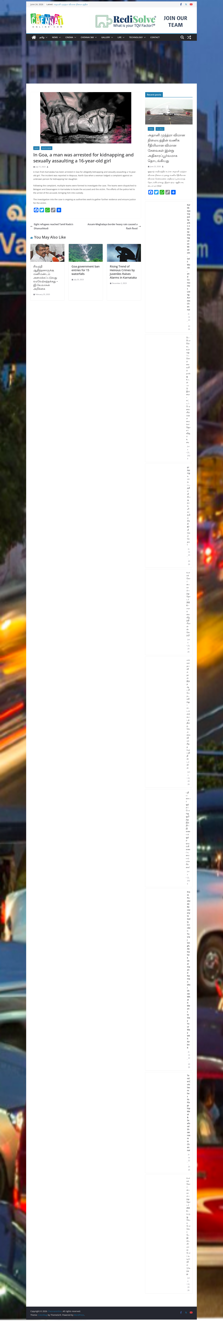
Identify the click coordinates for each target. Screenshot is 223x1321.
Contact (155, 37)
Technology (136, 37)
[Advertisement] (111, 62)
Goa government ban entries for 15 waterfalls (86, 270)
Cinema (69, 37)
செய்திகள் (160, 129)
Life (119, 37)
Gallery (105, 37)
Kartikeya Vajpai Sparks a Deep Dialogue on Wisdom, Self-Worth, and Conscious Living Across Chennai (188, 257)
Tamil (151, 129)
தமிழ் (42, 37)
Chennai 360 (87, 37)
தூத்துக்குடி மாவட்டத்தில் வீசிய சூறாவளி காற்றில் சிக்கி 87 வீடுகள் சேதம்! (188, 506)
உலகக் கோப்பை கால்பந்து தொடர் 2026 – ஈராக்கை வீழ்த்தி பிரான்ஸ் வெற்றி (188, 604)
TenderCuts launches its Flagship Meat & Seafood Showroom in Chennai (188, 1113)
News (55, 37)
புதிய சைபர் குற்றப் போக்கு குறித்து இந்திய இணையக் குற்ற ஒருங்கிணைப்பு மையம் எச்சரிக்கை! (188, 830)
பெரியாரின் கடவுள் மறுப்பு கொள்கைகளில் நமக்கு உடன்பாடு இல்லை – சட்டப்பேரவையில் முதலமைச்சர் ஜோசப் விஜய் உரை (188, 390)
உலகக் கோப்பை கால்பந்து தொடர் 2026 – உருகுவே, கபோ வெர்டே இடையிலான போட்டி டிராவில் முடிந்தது (188, 1226)
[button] (46, 37)
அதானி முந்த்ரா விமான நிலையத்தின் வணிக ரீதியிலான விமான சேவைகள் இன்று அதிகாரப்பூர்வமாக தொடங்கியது (166, 148)
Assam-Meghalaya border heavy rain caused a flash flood (114, 226)
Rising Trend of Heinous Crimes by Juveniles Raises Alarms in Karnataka (123, 271)
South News (46, 148)
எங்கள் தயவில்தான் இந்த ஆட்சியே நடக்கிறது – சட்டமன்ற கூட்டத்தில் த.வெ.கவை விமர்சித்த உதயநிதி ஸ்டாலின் (188, 714)
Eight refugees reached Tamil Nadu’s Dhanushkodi (51, 226)
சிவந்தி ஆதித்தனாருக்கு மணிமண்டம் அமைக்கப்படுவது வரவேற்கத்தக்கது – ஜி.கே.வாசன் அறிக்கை (45, 277)
